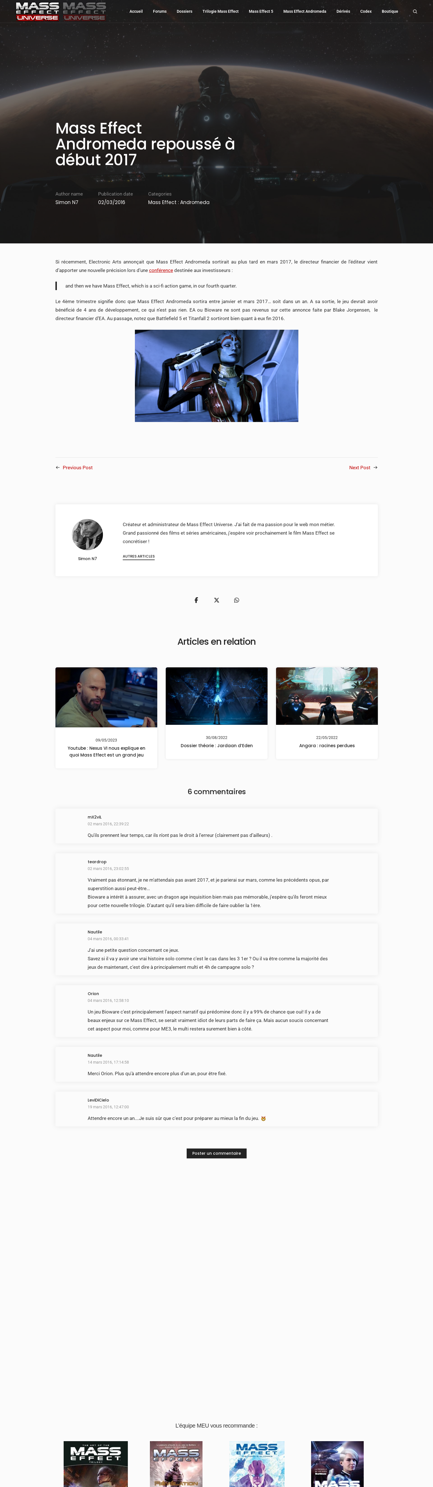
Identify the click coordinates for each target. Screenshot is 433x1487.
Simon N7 (66, 202)
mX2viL (95, 819)
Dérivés (343, 11)
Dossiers (185, 11)
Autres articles (141, 557)
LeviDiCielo (98, 1102)
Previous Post (78, 467)
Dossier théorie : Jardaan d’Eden (216, 748)
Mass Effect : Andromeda (179, 202)
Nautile (95, 934)
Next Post (359, 467)
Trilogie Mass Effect (221, 11)
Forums (160, 11)
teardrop (97, 864)
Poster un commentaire (216, 1155)
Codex (366, 11)
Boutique (390, 11)
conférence (161, 270)
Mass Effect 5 (261, 11)
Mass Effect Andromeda (305, 11)
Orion (93, 996)
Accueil (136, 11)
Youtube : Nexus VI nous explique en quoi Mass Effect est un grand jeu (106, 753)
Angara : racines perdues (327, 748)
